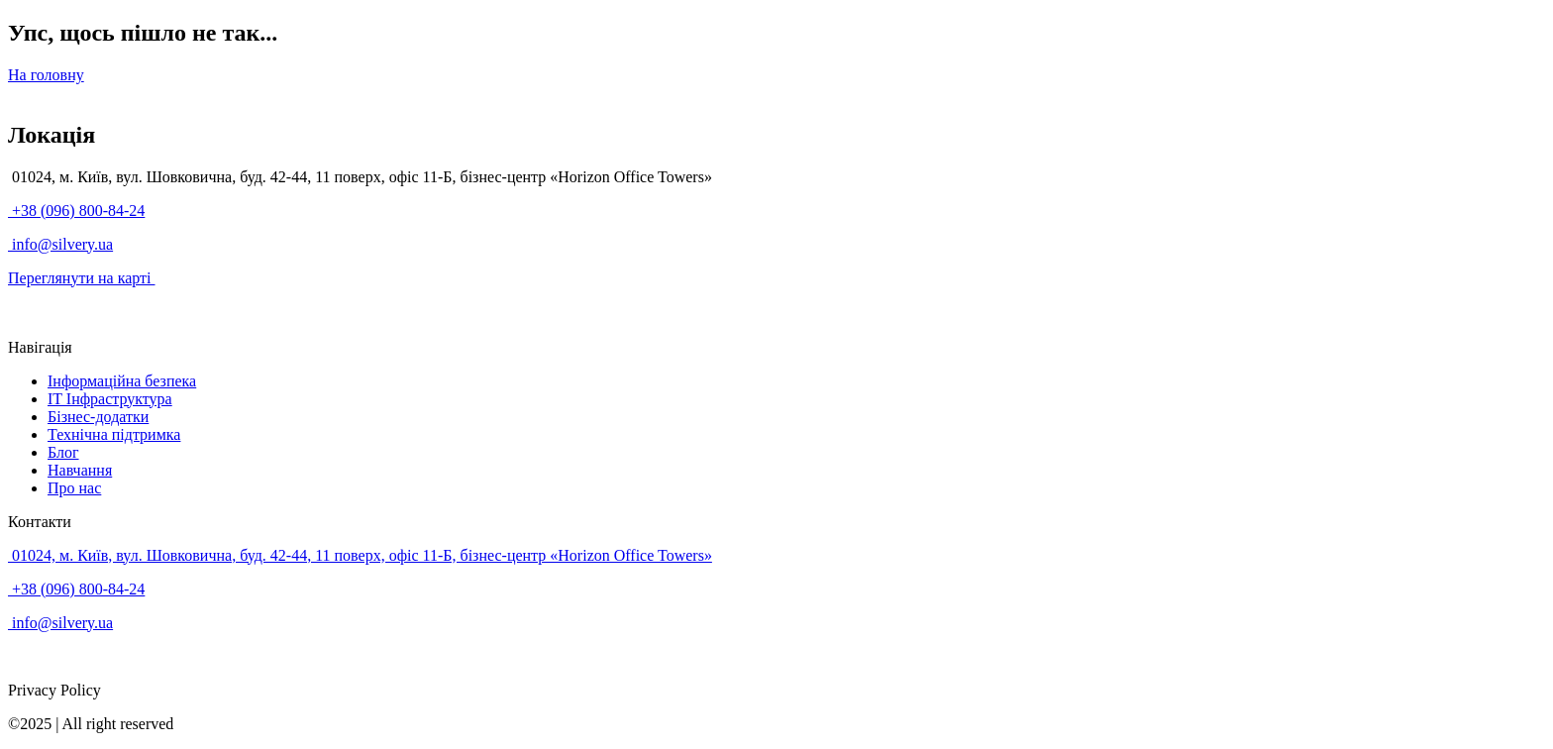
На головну (46, 74)
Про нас (74, 488)
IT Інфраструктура (110, 398)
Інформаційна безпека (122, 381)
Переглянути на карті (81, 277)
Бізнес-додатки (98, 416)
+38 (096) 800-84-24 (76, 210)
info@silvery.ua (60, 244)
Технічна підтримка (114, 434)
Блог (63, 452)
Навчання (80, 470)
